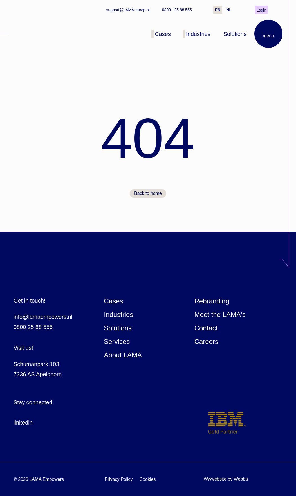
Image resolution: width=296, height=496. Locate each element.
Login (261, 10)
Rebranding (211, 301)
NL (229, 10)
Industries (118, 314)
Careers (206, 341)
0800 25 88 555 (33, 327)
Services (117, 341)
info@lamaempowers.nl (43, 317)
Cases (113, 301)
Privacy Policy (119, 479)
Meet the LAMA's (220, 314)
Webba (241, 479)
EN (217, 10)
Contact (206, 328)
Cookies (148, 479)
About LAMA (123, 355)
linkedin (23, 423)
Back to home (148, 193)
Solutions (118, 328)
